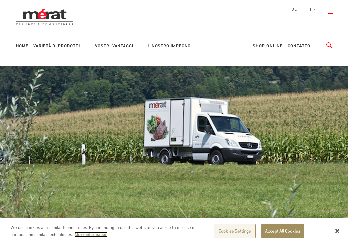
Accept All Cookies (282, 233)
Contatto (299, 45)
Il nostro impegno (168, 45)
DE (294, 9)
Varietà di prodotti (56, 45)
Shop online (268, 45)
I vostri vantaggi (112, 45)
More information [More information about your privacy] (91, 236)
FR (313, 9)
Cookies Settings (235, 233)
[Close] (337, 232)
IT (330, 9)
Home (22, 45)
